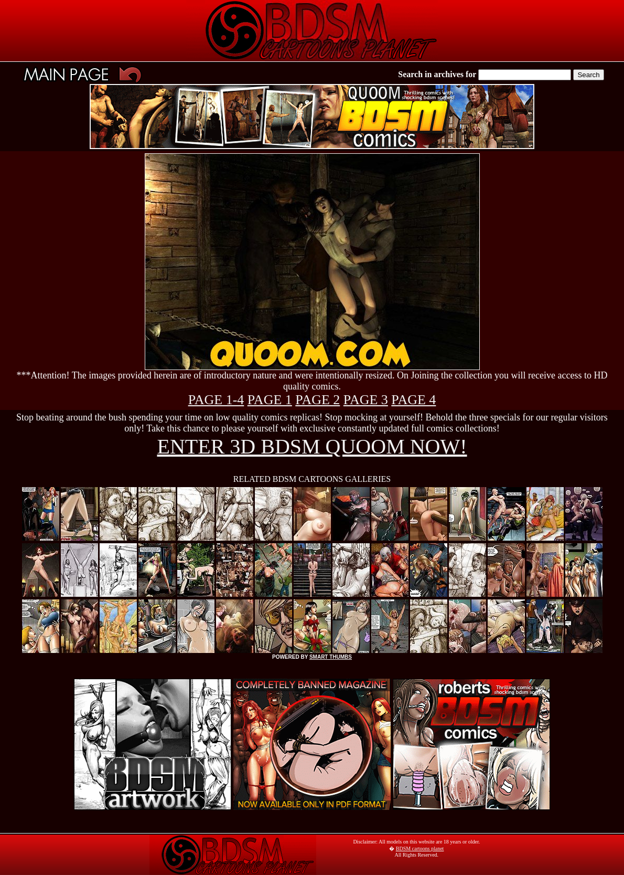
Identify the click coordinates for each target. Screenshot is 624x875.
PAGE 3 (365, 399)
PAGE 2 (317, 399)
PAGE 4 (413, 399)
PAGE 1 (270, 399)
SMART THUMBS (330, 657)
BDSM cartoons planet (420, 848)
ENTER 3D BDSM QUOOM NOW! (312, 446)
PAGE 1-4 (216, 399)
